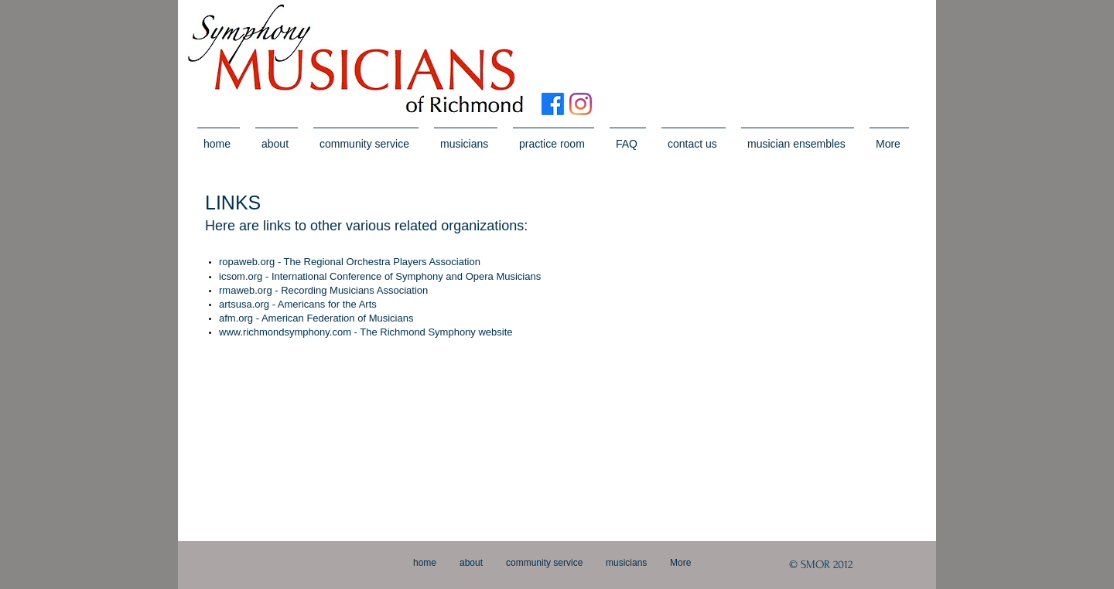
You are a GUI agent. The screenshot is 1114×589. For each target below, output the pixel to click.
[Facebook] (553, 104)
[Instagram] (580, 104)
